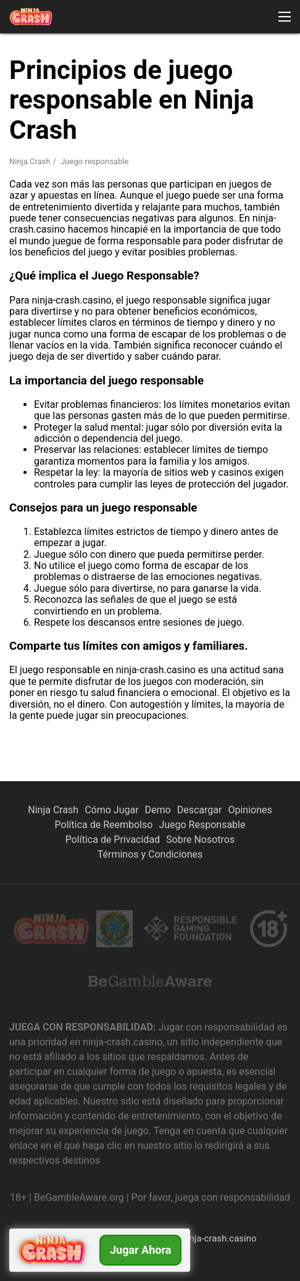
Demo (158, 810)
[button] (284, 17)
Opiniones (250, 810)
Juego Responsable (202, 825)
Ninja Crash (30, 161)
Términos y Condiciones (150, 854)
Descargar (199, 810)
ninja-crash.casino (218, 1238)
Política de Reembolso (104, 825)
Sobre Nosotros (200, 839)
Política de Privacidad (112, 839)
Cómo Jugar (111, 810)
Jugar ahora (140, 1249)
